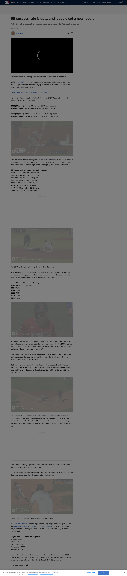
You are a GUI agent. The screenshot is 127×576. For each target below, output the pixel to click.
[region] (63, 573)
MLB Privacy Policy (33, 574)
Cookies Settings (91, 572)
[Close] (124, 573)
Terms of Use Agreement (46, 574)
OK (103, 572)
